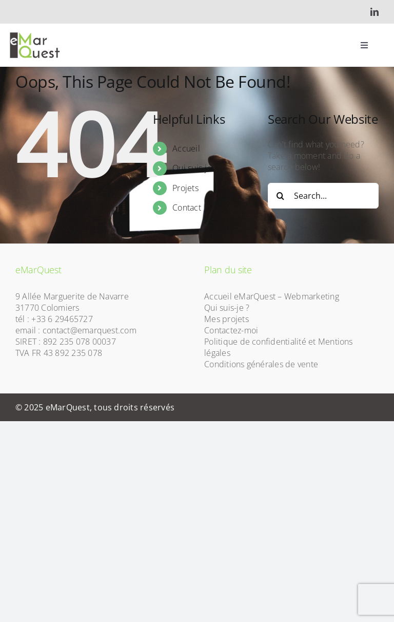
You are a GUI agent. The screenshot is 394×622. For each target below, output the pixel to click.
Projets (185, 188)
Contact (186, 207)
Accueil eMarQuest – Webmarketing (271, 296)
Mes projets (226, 319)
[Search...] (323, 196)
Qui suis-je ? (195, 168)
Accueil (186, 148)
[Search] (280, 196)
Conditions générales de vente (261, 364)
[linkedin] (374, 12)
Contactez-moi (231, 330)
